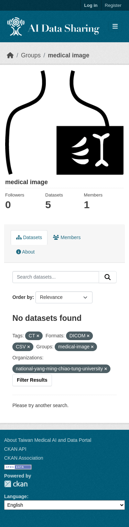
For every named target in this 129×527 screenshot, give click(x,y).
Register (113, 5)
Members (66, 237)
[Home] (10, 55)
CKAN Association (23, 458)
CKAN (16, 483)
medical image (68, 55)
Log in (91, 5)
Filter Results (32, 380)
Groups (31, 55)
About (25, 252)
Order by (22, 297)
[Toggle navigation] (115, 27)
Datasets (29, 237)
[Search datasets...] (55, 277)
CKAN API (15, 449)
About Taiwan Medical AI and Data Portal (47, 440)
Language (15, 496)
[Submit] (108, 277)
